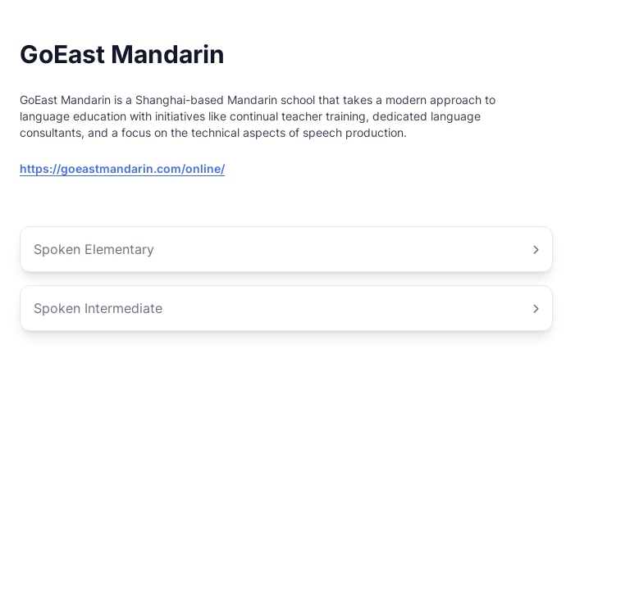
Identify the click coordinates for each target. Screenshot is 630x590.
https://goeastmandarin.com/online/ (122, 168)
